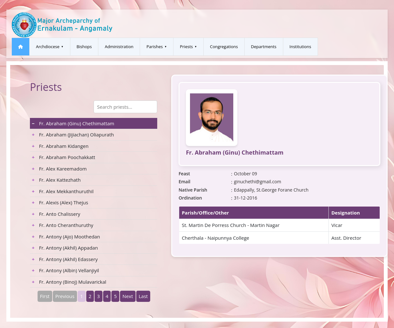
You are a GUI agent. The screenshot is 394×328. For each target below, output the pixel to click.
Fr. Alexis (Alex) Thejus (60, 202)
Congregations (224, 46)
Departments (264, 46)
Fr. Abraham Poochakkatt (63, 157)
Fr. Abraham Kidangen (60, 146)
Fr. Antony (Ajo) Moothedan (66, 236)
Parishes (154, 46)
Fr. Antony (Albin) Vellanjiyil (65, 270)
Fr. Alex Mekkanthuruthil (63, 191)
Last (143, 296)
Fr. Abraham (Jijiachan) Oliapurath (73, 134)
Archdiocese (48, 46)
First (45, 296)
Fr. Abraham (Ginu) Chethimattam (73, 123)
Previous (64, 296)
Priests (186, 46)
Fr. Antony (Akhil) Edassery (65, 259)
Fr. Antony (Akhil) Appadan (65, 247)
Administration (119, 46)
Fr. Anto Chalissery (56, 214)
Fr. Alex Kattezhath (56, 180)
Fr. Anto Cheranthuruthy (62, 225)
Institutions (300, 46)
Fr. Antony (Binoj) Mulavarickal (69, 282)
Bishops (84, 46)
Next (128, 296)
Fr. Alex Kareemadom (59, 168)
